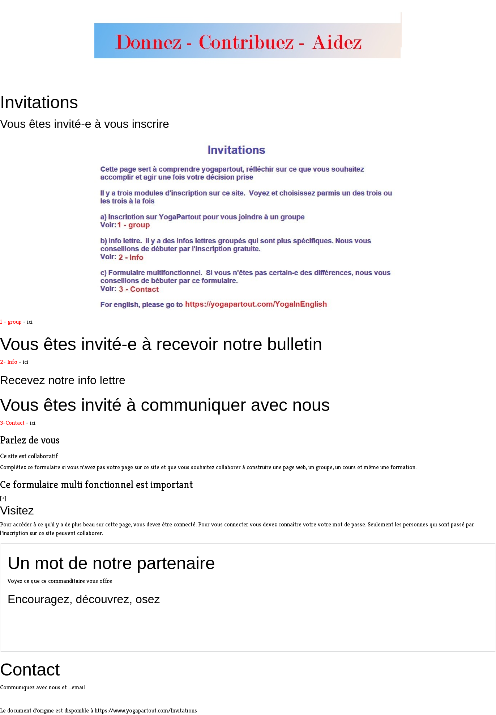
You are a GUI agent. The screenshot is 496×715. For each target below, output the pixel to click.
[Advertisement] (248, 625)
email (78, 687)
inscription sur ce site (29, 533)
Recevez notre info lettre (62, 380)
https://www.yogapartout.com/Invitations (146, 710)
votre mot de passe (341, 524)
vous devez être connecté (164, 524)
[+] (3, 498)
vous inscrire (136, 123)
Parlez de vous (30, 440)
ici (30, 321)
